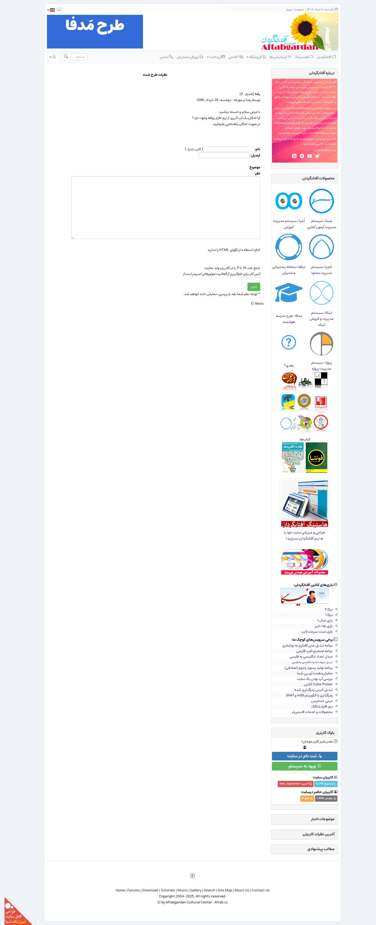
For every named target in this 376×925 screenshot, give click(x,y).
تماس (162, 56)
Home (115, 890)
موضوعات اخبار (318, 819)
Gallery (191, 890)
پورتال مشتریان (185, 56)
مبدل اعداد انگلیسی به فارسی (306, 656)
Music (178, 890)
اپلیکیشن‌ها (276, 56)
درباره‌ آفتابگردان (317, 73)
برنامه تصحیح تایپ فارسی (310, 651)
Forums (129, 890)
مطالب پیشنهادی (316, 849)
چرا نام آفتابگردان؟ (320, 149)
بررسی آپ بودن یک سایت (310, 679)
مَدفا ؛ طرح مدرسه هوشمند (284, 319)
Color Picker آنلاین (313, 684)
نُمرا (299, 127)
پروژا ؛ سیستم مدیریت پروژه (317, 365)
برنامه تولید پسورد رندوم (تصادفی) (304, 667)
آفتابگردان (321, 56)
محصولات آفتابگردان (314, 178)
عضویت (295, 9)
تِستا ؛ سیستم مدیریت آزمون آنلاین (317, 224)
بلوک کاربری (320, 732)
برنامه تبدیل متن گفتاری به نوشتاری (303, 645)
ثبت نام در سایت (300, 756)
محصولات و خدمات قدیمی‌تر (308, 712)
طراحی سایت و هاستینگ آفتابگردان (304, 122)
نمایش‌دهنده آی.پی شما (310, 673)
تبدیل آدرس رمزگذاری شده (309, 690)
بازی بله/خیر (319, 626)
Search (205, 890)
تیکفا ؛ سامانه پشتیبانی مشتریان (284, 270)
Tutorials (163, 890)
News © (252, 303)
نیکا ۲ (324, 609)
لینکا (285, 127)
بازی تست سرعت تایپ (312, 631)
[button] (46, 10)
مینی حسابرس (317, 701)
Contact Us (256, 890)
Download (145, 890)
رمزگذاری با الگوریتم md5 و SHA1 (304, 695)
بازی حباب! (320, 620)
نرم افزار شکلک (317, 706)
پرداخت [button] (211, 56)
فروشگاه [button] (252, 56)
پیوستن (303, 138)
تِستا (306, 127)
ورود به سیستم (300, 766)
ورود (284, 9)
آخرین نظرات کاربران (314, 834)
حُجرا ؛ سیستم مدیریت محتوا (317, 270)
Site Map (220, 890)
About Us (237, 890)
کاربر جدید (189, 149)
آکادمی (231, 56)
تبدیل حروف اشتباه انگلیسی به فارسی (307, 662)
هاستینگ (299, 56)
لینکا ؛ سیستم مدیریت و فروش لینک (317, 318)
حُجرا (293, 127)
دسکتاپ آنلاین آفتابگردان (316, 117)
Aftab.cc (216, 902)
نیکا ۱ (324, 615)
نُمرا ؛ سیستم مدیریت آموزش (284, 224)
